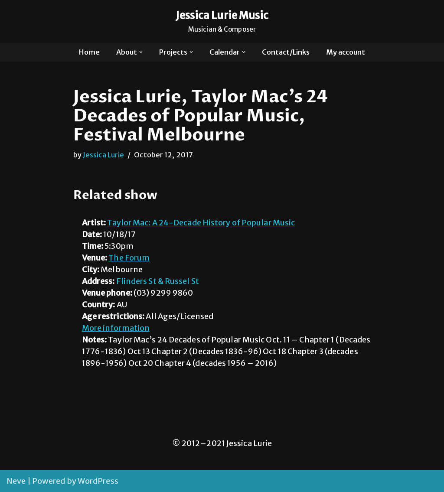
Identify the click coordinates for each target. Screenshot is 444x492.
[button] (141, 52)
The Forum (129, 258)
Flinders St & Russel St (157, 281)
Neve (16, 481)
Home (89, 52)
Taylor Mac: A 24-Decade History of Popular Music (201, 223)
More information (116, 328)
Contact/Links (286, 52)
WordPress (98, 481)
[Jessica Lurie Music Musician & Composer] (222, 21)
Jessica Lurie (103, 154)
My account (345, 52)
